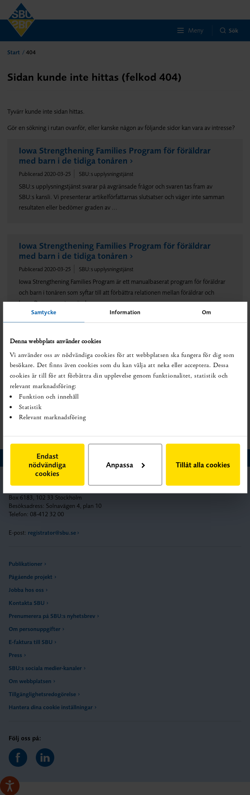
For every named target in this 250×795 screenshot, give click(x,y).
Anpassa (125, 464)
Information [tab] (125, 312)
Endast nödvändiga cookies (47, 464)
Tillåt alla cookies (203, 464)
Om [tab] (206, 312)
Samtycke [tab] (43, 312)
